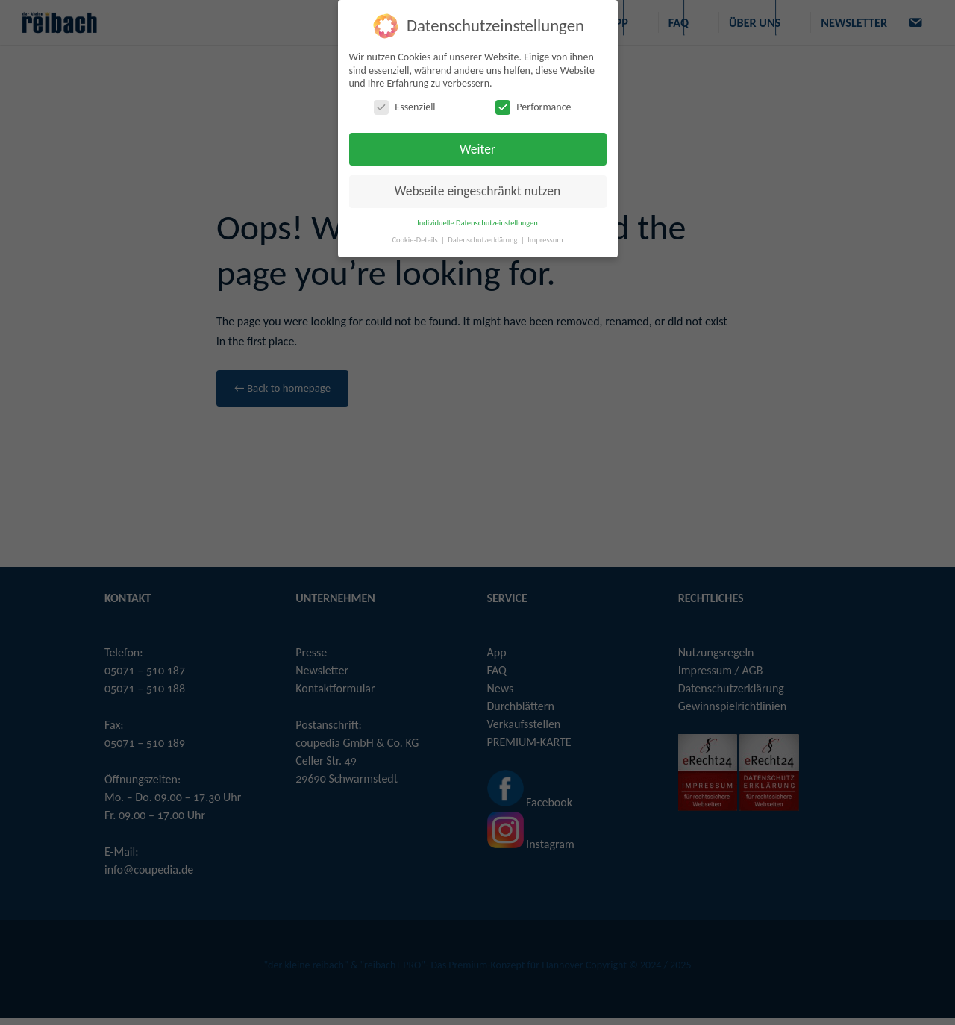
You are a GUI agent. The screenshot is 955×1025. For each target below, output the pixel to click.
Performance (533, 107)
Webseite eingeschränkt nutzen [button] (477, 191)
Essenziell (404, 107)
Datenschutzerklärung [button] (483, 240)
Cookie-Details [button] (415, 240)
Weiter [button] (477, 149)
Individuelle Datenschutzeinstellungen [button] (477, 223)
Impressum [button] (545, 240)
